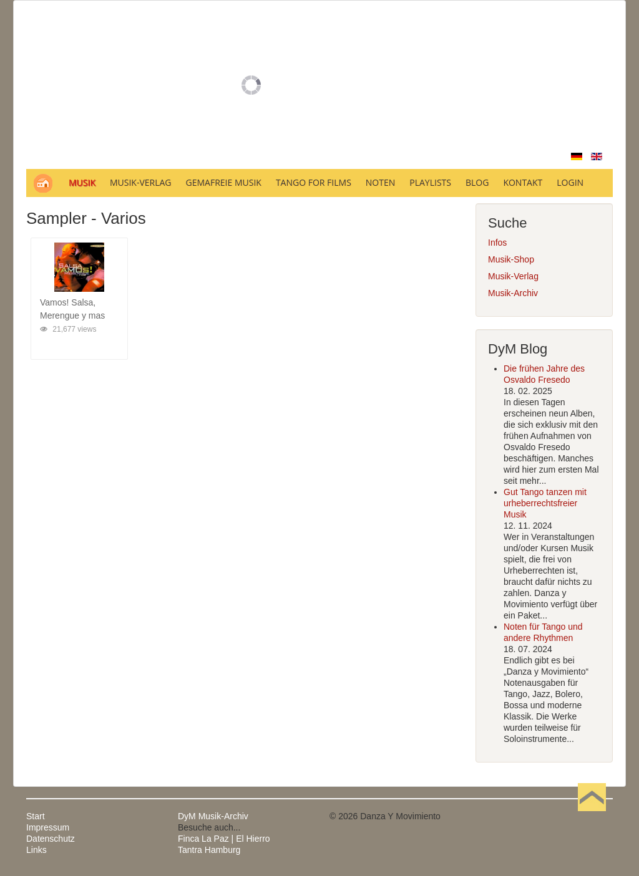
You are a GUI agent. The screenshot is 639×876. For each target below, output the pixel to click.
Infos (497, 243)
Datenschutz (50, 839)
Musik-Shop (511, 259)
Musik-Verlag (513, 276)
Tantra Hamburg (209, 850)
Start (35, 816)
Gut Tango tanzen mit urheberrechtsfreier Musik (545, 503)
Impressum (47, 827)
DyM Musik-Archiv (213, 816)
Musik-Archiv (513, 293)
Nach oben (591, 816)
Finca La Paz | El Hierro (224, 839)
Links (36, 850)
